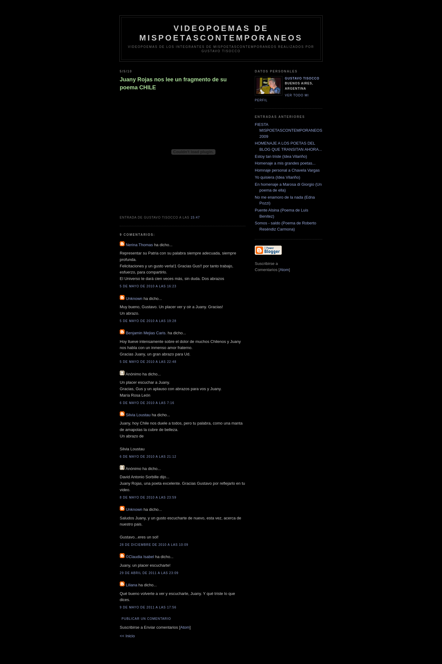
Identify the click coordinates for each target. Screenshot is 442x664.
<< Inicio (127, 636)
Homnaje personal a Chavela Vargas (287, 170)
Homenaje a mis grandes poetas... (285, 163)
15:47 (195, 217)
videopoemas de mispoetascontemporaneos (221, 33)
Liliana (132, 585)
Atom (184, 627)
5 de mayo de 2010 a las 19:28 (148, 321)
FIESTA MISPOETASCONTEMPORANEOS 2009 (288, 130)
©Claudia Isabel (140, 556)
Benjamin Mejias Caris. (146, 333)
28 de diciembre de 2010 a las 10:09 (154, 544)
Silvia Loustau (138, 415)
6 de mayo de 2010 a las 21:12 (148, 456)
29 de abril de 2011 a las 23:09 (149, 573)
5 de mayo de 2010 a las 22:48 (148, 361)
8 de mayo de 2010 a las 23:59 (148, 497)
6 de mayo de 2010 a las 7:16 (147, 403)
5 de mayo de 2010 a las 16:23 (148, 286)
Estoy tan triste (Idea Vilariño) (281, 156)
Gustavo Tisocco (302, 78)
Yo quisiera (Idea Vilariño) (277, 177)
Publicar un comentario (146, 618)
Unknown (134, 298)
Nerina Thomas (139, 245)
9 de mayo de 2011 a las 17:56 (148, 607)
